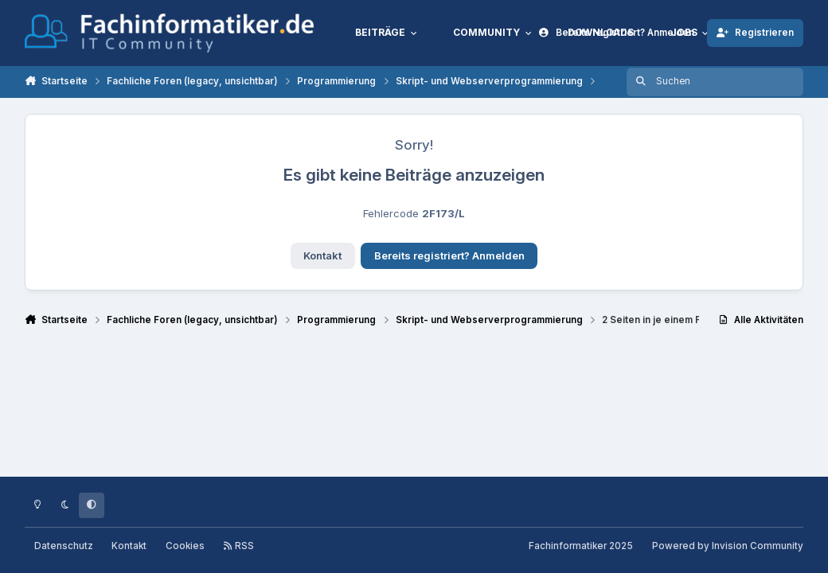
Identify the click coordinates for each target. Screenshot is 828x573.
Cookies (185, 546)
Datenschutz (63, 546)
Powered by (727, 546)
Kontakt (322, 255)
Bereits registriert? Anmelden (449, 255)
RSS (238, 546)
